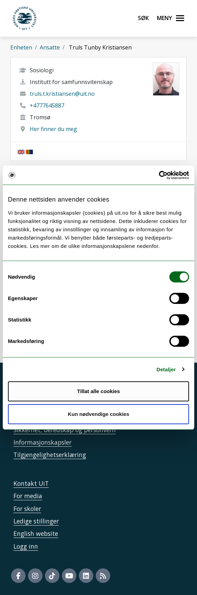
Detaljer (166, 369)
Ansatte (50, 47)
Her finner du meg (53, 129)
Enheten (21, 47)
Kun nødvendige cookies (98, 414)
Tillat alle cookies (98, 391)
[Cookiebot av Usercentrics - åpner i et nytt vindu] (159, 175)
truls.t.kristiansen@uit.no (62, 93)
